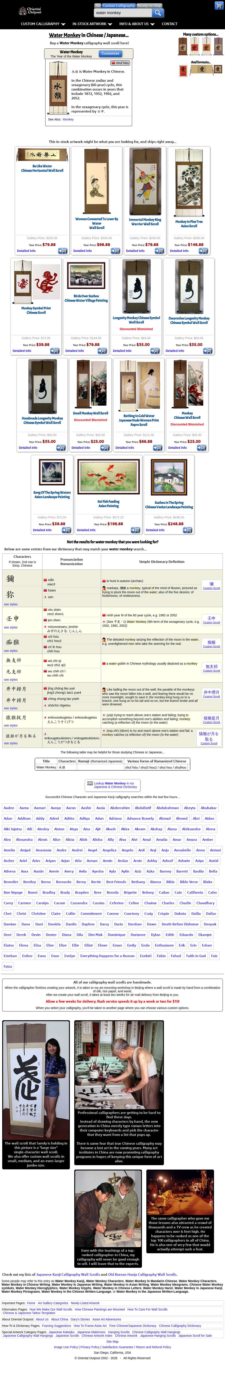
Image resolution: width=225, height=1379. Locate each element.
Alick (83, 839)
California (195, 892)
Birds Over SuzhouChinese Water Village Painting (86, 298)
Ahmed (182, 818)
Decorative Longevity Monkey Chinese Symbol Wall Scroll (189, 320)
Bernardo (63, 882)
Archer (9, 860)
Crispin (163, 913)
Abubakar (209, 808)
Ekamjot (205, 934)
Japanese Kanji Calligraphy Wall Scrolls (68, 1274)
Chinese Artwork (126, 1335)
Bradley (49, 892)
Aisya (74, 829)
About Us (42, 1319)
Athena (10, 871)
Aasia (100, 808)
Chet (7, 913)
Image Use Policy (66, 1347)
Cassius (98, 903)
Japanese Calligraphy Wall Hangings (28, 1335)
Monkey (68, 119)
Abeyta (190, 808)
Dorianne (138, 934)
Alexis (42, 839)
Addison (24, 818)
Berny (81, 882)
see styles (11, 604)
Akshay (156, 829)
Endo (145, 945)
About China (59, 1319)
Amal (147, 839)
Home (31, 1303)
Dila (80, 934)
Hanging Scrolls (119, 1332)
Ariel (23, 860)
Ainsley (43, 829)
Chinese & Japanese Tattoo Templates (29, 1313)
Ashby (152, 860)
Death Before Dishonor (180, 924)
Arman (92, 860)
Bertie (96, 882)
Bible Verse (189, 882)
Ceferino (116, 903)
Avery (69, 871)
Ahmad (165, 818)
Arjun (65, 860)
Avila (83, 871)
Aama (24, 808)
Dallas (211, 913)
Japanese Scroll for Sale (195, 1335)
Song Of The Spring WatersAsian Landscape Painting (52, 494)
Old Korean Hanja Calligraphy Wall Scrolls (142, 1274)
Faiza (8, 966)
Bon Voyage (13, 892)
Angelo (127, 850)
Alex (7, 839)
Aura (24, 871)
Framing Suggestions (56, 1325)
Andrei (77, 850)
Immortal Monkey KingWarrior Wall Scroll (145, 222)
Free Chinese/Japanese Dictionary (132, 1325)
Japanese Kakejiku (62, 1332)
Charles (168, 903)
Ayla (112, 871)
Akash (111, 829)
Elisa (37, 945)
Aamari (39, 808)
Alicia (70, 839)
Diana (66, 934)
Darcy (104, 924)
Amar (177, 839)
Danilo (71, 924)
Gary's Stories (80, 1319)
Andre (62, 850)
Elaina (9, 945)
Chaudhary (205, 903)
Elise (50, 945)
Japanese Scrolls (67, 1335)
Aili (29, 829)
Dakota (180, 913)
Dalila (196, 913)
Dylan (155, 934)
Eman (117, 945)
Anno (200, 850)
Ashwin (184, 860)
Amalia (161, 839)
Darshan (135, 924)
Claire (56, 913)
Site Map (112, 1341)
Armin (107, 860)
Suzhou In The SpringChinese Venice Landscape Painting (169, 505)
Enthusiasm (164, 945)
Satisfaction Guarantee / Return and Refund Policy (136, 1347)
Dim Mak (95, 934)
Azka (150, 871)
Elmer (102, 945)
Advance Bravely (140, 818)
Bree (98, 892)
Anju (165, 850)
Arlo (78, 860)
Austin (39, 871)
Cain (178, 892)
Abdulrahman (167, 808)
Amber (207, 839)
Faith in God (196, 956)
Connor (113, 913)
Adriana (115, 818)
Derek (21, 934)
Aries (36, 860)
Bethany (138, 882)
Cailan (164, 892)
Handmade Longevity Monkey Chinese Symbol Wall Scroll (42, 420)
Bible (170, 882)
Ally (111, 839)
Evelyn (69, 956)
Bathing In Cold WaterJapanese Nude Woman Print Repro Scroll (139, 420)
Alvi (134, 839)
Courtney (131, 913)
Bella (213, 871)
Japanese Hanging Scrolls (158, 1335)
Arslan (123, 860)
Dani (39, 924)
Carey (8, 903)
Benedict (11, 882)
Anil (141, 850)
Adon (99, 818)
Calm (212, 892)
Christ (21, 913)
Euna (42, 956)
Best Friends (116, 882)
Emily (131, 945)
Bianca (155, 882)
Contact (169, 24)
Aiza (86, 829)
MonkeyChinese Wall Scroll (187, 415)
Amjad (25, 850)
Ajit (98, 829)
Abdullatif (143, 808)
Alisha (97, 839)
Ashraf (167, 860)
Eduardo (186, 934)
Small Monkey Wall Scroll (90, 413)
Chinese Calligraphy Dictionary (180, 1325)
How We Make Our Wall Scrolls (50, 1309)
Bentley (29, 882)
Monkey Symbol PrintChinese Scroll (36, 310)
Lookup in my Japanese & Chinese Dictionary (115, 785)
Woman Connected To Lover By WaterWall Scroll (96, 223)
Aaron (71, 808)
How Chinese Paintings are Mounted (100, 1309)
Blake (207, 882)
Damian (10, 924)
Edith (170, 934)
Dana (26, 924)
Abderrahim (120, 808)
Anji (153, 850)
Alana (172, 829)
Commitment (91, 913)
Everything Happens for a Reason (107, 956)
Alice (56, 839)
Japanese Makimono (91, 1332)
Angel (92, 850)
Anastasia (43, 850)
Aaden (9, 808)
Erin (193, 945)
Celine (134, 903)
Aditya (85, 818)
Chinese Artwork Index (97, 1335)
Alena (210, 829)
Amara (192, 839)
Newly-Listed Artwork (85, 1303)
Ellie (75, 945)
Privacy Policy (90, 1347)
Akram (140, 829)
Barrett (182, 871)
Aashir (86, 808)
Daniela (54, 924)
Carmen (24, 903)
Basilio (198, 871)
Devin (36, 934)
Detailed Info (26, 251)
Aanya (56, 808)
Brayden (82, 892)
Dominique (116, 934)
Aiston (59, 829)
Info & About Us (137, 24)
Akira (125, 829)
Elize (63, 945)
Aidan (209, 818)
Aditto (69, 818)
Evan (55, 956)
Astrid (213, 860)
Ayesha (98, 871)
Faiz (214, 956)
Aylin (125, 871)
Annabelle (182, 850)
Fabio (161, 956)
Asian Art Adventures (107, 1319)
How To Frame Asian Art (90, 1325)
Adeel (54, 818)
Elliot (88, 945)
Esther (27, 956)
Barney (165, 871)
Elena (23, 945)
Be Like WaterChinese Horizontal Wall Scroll (42, 168)
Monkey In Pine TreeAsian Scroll (189, 224)
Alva (122, 839)
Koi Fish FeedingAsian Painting (108, 503)
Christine (38, 913)
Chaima (150, 903)
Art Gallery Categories (53, 1303)
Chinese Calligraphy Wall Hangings (156, 1332)
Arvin (137, 860)
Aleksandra (191, 829)
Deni (7, 934)
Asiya (199, 860)
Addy (40, 818)
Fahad (176, 956)
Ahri (196, 818)
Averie (54, 871)
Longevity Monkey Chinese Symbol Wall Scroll (136, 320)
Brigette (130, 892)
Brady (65, 892)
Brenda (113, 892)
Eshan (207, 945)
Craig (148, 913)
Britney (148, 892)
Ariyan (50, 860)
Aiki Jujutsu (13, 829)
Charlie (185, 903)
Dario (118, 924)
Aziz (138, 871)
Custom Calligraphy (43, 24)
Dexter (51, 934)
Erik (182, 945)
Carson (59, 903)
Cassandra (79, 903)
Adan (8, 818)
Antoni (215, 850)
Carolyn (42, 903)
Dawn (151, 924)
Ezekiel (146, 956)
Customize (110, 53)
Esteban (10, 956)
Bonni (32, 892)
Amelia (9, 850)
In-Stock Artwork (92, 24)
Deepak (210, 924)
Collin (70, 913)
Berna (46, 882)
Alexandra (24, 839)
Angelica (109, 850)
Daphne (88, 924)
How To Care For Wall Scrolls (147, 1309)
